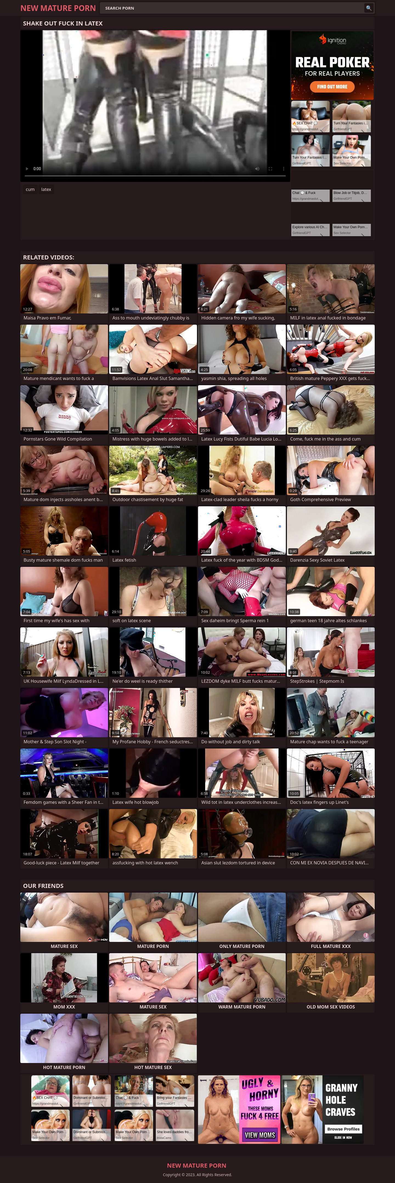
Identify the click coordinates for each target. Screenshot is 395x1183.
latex (46, 189)
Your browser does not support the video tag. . (155, 106)
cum (30, 189)
